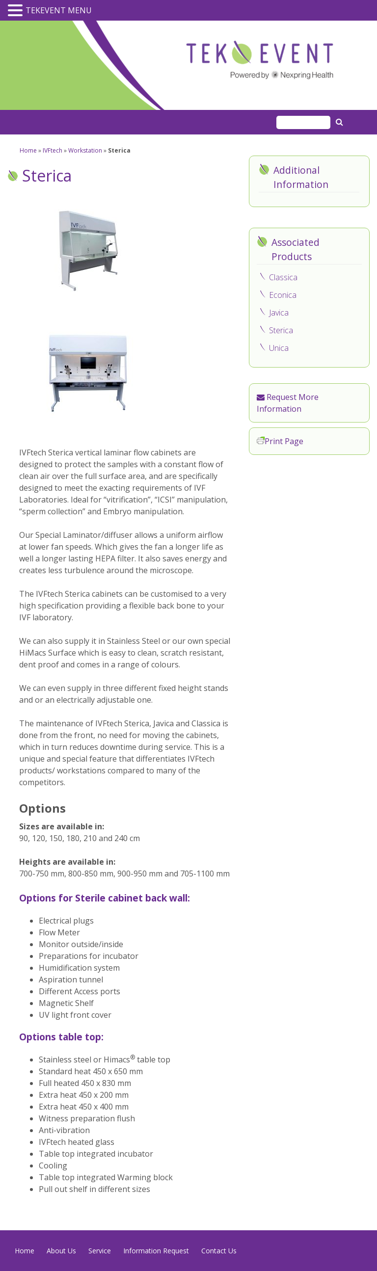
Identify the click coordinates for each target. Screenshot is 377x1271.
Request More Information (288, 403)
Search (341, 121)
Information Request (156, 1250)
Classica (283, 277)
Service (99, 1250)
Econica (282, 295)
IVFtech (52, 150)
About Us (61, 1250)
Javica (279, 312)
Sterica (281, 330)
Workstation (85, 150)
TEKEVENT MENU (59, 10)
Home (28, 150)
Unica (279, 348)
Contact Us (219, 1250)
